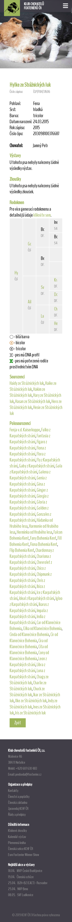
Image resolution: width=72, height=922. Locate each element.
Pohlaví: (15, 104)
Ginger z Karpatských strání (29, 493)
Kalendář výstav (17, 836)
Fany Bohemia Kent (43, 538)
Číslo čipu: (16, 134)
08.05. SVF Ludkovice (20, 894)
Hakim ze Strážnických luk (27, 392)
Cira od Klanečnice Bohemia (29, 643)
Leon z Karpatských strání (28, 661)
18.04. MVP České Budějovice (25, 870)
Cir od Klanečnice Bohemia (34, 637)
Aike (31, 302)
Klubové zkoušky (17, 830)
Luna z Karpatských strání (27, 673)
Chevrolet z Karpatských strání (31, 565)
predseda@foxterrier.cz (28, 774)
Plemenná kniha (17, 842)
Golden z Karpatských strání (29, 511)
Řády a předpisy (17, 814)
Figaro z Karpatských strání (28, 445)
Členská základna (17, 802)
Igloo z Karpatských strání (36, 601)
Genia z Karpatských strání (28, 481)
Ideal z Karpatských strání (36, 598)
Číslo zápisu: (16, 91)
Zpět (17, 722)
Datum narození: (21, 122)
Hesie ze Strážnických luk (36, 410)
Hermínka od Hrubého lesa (34, 532)
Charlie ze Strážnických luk (28, 685)
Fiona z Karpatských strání (28, 451)
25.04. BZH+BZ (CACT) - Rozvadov (27, 883)
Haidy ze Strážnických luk (27, 383)
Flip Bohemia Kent (22, 550)
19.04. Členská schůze (21, 877)
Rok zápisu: (17, 128)
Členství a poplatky (19, 796)
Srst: (13, 110)
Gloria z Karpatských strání (28, 505)
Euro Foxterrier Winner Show (23, 854)
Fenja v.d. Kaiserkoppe (25, 430)
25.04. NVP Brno (18, 888)
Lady (44, 316)
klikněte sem (42, 215)
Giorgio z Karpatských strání (29, 499)
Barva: (14, 116)
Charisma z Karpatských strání (30, 559)
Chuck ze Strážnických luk (27, 691)
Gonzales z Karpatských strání (30, 517)
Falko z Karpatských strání (30, 433)
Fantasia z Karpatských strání (30, 439)
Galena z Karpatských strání (30, 475)
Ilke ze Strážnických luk (31, 700)
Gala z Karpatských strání (36, 469)
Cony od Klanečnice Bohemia (29, 655)
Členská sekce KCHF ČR (20, 848)
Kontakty (13, 790)
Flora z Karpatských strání (28, 457)
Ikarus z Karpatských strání (29, 607)
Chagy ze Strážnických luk (29, 679)
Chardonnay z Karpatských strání (32, 553)
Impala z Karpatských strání (29, 613)
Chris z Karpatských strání (27, 583)
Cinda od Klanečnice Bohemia (29, 634)
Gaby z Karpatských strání (36, 466)
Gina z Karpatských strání (27, 487)
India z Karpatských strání (27, 619)
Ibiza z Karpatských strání (27, 589)
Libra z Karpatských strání (27, 667)
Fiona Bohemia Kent (43, 544)
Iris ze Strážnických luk (30, 713)
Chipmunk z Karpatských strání (31, 577)
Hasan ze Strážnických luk (32, 401)
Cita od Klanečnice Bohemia (29, 649)
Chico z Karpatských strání (28, 571)
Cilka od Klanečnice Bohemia (42, 628)
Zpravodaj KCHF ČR (18, 808)
